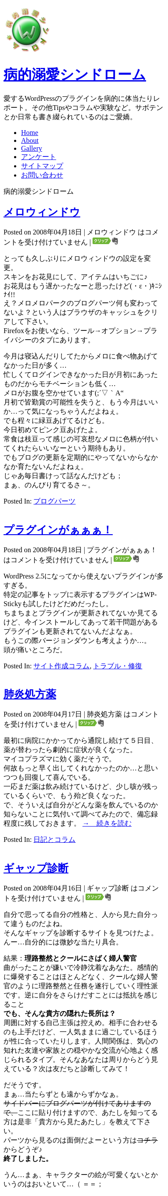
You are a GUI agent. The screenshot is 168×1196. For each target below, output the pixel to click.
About (30, 140)
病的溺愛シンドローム (75, 74)
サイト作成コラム (61, 666)
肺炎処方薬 (30, 694)
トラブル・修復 (117, 666)
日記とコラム (54, 839)
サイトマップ (42, 166)
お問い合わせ (42, 175)
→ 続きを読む (107, 823)
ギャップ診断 (36, 868)
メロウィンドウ (42, 212)
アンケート (38, 156)
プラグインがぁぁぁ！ (58, 530)
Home (29, 132)
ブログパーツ (54, 501)
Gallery (31, 148)
